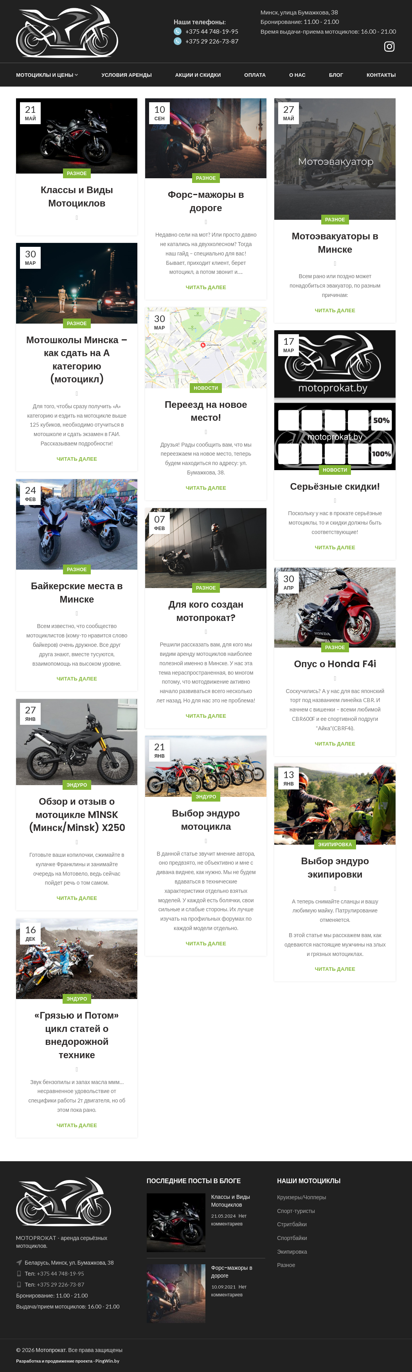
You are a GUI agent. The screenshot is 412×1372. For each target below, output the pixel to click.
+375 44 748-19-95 (206, 31)
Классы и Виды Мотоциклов (77, 196)
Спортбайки (292, 1237)
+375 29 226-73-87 (206, 41)
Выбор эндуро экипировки (335, 867)
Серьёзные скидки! (335, 486)
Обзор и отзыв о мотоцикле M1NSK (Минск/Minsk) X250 (77, 814)
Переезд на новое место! (206, 411)
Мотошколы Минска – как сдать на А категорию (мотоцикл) (77, 359)
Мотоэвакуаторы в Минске (335, 243)
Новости (206, 388)
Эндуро (77, 785)
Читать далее (206, 287)
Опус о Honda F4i (335, 663)
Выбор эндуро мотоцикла (206, 820)
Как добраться (287, 48)
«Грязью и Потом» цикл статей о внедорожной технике (76, 1035)
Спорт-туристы (296, 1210)
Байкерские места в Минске (77, 592)
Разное (77, 173)
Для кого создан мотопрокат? (206, 611)
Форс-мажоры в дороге (206, 201)
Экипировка (335, 844)
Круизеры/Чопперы (301, 1197)
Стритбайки (292, 1224)
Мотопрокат (51, 1350)
